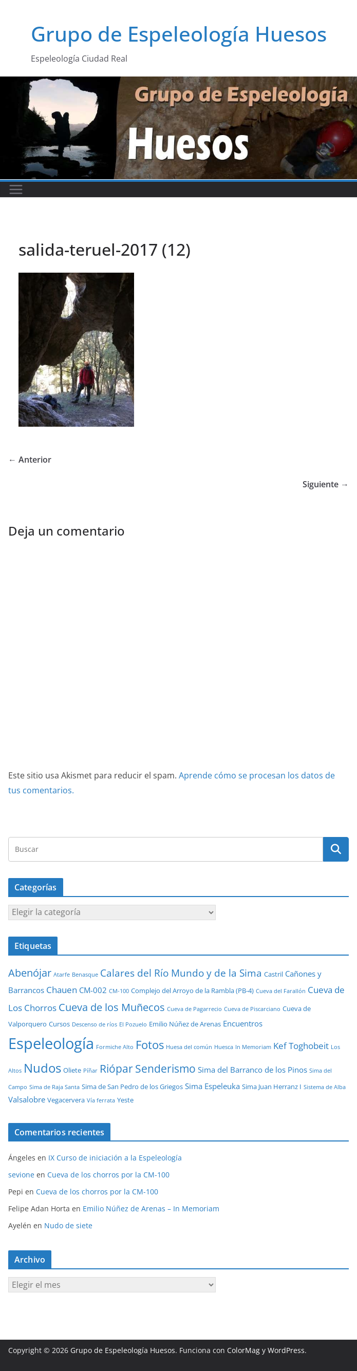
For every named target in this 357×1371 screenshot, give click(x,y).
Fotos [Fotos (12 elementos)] (150, 1044)
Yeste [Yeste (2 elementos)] (125, 1100)
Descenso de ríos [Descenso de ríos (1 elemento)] (94, 1024)
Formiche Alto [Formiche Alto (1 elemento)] (115, 1047)
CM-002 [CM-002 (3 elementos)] (93, 990)
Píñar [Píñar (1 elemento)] (90, 1070)
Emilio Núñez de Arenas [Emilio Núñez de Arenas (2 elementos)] (185, 1024)
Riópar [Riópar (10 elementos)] (116, 1068)
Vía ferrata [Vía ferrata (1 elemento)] (101, 1100)
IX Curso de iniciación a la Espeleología (115, 1158)
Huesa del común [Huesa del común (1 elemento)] (189, 1047)
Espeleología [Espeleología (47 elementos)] (51, 1043)
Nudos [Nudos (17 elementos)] (42, 1068)
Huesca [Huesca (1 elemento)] (223, 1047)
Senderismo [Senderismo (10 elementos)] (165, 1068)
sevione (21, 1174)
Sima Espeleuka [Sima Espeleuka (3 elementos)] (212, 1086)
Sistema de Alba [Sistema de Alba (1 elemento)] (325, 1087)
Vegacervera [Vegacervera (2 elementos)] (66, 1100)
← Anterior (29, 459)
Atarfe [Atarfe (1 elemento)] (61, 974)
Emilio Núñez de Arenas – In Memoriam (151, 1208)
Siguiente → (326, 484)
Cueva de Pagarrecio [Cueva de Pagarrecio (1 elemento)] (194, 1009)
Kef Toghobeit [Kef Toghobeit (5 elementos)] (301, 1046)
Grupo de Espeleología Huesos (179, 34)
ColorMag (243, 1350)
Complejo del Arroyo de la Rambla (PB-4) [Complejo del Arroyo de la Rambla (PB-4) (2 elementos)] (192, 990)
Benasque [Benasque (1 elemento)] (85, 974)
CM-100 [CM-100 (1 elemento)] (119, 991)
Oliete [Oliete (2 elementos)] (72, 1070)
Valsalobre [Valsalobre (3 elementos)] (26, 1099)
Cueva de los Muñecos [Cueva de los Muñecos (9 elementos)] (112, 1007)
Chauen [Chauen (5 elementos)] (61, 990)
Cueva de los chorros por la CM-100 (108, 1174)
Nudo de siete (68, 1225)
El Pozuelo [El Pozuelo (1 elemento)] (133, 1024)
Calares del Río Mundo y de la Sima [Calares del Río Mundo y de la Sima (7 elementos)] (181, 973)
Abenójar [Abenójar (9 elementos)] (29, 972)
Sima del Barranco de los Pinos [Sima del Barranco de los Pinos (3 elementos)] (252, 1069)
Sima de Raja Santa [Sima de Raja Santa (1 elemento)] (54, 1087)
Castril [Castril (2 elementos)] (273, 974)
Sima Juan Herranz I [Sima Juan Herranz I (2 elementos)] (272, 1086)
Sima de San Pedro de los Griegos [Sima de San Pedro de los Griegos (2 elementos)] (132, 1086)
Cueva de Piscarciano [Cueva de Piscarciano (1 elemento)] (252, 1009)
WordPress (286, 1350)
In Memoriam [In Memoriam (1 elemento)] (253, 1047)
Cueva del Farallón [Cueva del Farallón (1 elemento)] (281, 991)
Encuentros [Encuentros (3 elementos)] (242, 1023)
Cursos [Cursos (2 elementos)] (59, 1024)
